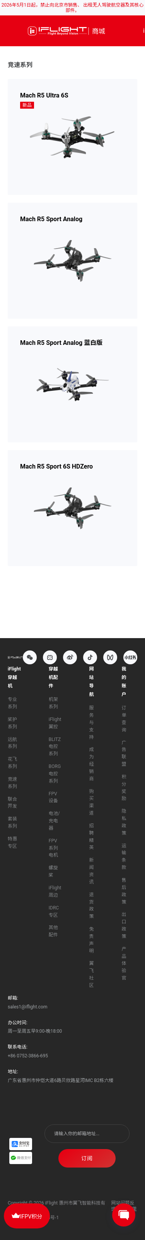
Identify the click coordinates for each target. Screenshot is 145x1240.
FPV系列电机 (53, 848)
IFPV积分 (27, 1215)
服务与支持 (91, 722)
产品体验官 (123, 963)
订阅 (87, 1158)
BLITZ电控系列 (55, 747)
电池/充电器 (54, 821)
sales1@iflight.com (27, 1007)
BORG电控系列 (55, 774)
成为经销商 (91, 764)
